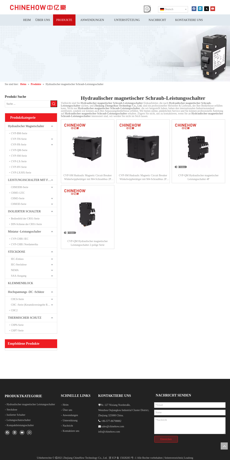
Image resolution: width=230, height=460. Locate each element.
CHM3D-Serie (18, 203)
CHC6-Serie (17, 298)
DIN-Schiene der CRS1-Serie (26, 223)
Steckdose (12, 409)
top (224, 446)
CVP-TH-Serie (19, 138)
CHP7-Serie (17, 330)
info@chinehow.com (109, 431)
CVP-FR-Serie (18, 144)
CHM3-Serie (17, 198)
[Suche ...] (27, 103)
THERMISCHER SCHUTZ (24, 317)
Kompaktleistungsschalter (20, 425)
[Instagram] (29, 432)
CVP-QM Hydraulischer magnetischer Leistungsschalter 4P (198, 177)
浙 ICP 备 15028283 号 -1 (122, 455)
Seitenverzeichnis (173, 455)
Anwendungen (70, 414)
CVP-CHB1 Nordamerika (24, 244)
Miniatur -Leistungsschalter (24, 231)
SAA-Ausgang (18, 275)
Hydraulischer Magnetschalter (26, 125)
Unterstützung (70, 420)
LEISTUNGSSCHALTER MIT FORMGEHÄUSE (32, 179)
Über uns (67, 409)
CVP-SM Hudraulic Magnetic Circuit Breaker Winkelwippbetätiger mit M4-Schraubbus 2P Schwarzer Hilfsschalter (88, 177)
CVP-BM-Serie (19, 133)
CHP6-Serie (17, 324)
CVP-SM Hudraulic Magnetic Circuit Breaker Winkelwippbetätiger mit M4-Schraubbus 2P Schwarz (143, 177)
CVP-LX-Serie (19, 161)
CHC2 (14, 310)
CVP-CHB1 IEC (20, 238)
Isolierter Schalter (16, 414)
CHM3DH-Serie (19, 186)
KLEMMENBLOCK (20, 282)
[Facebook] (194, 8)
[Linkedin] (200, 8)
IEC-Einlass (17, 258)
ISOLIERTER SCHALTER (24, 211)
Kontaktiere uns (71, 430)
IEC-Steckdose (19, 264)
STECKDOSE (16, 251)
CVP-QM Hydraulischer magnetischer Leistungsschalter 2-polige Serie (87, 243)
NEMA (15, 269)
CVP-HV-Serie (19, 166)
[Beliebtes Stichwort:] (147, 9)
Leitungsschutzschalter (19, 419)
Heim (66, 404)
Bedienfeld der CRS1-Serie (25, 218)
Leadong (188, 455)
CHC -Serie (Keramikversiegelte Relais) (32, 304)
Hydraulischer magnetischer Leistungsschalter (31, 404)
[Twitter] (206, 8)
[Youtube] (212, 8)
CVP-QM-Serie (19, 149)
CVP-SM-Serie (19, 155)
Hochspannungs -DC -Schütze (26, 291)
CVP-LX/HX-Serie (21, 172)
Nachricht (68, 425)
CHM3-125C (18, 192)
